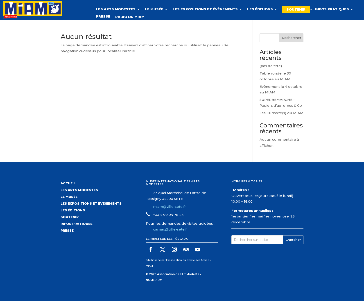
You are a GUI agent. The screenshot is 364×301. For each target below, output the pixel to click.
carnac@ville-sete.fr (170, 229)
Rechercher (291, 38)
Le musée (154, 9)
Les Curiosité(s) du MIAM (281, 113)
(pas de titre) (271, 66)
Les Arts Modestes (116, 9)
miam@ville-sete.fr (169, 206)
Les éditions (260, 9)
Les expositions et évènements (205, 9)
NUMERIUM (154, 280)
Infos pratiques (332, 9)
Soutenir (295, 9)
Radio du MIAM (132, 17)
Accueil (68, 183)
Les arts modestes (79, 190)
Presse (103, 16)
